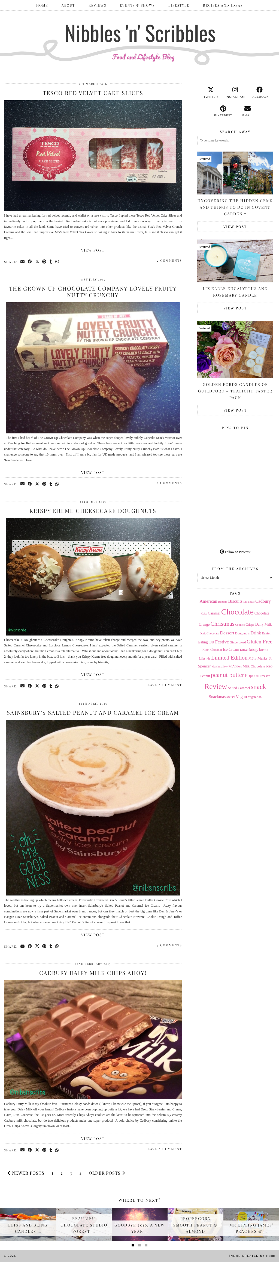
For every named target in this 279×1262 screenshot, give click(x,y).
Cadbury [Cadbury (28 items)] (263, 601)
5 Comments (169, 945)
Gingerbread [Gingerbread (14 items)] (238, 642)
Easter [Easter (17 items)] (266, 633)
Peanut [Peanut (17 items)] (205, 676)
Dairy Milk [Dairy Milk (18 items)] (263, 624)
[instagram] (235, 92)
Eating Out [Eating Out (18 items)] (206, 642)
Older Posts (107, 1173)
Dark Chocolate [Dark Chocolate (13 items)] (209, 633)
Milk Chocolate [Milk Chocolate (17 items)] (253, 666)
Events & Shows (137, 5)
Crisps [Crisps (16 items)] (249, 624)
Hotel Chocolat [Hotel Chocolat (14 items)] (212, 650)
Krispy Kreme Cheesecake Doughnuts (92, 510)
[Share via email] (22, 261)
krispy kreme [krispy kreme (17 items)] (258, 650)
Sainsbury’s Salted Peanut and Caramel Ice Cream (93, 712)
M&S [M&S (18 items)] (252, 658)
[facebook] (259, 92)
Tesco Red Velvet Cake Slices (93, 92)
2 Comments (169, 260)
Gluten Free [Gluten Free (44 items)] (259, 642)
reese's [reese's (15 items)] (266, 676)
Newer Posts (26, 1173)
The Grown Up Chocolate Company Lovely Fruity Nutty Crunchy (93, 291)
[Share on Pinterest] (45, 261)
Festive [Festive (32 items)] (222, 642)
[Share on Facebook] (30, 261)
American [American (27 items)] (208, 601)
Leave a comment (163, 685)
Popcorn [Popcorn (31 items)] (253, 675)
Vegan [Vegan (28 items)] (241, 696)
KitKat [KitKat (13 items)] (244, 649)
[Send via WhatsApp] (58, 261)
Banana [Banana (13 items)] (222, 601)
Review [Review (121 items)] (215, 686)
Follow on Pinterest (235, 552)
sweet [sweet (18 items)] (230, 697)
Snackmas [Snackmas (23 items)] (217, 696)
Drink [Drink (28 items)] (255, 633)
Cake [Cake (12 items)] (204, 613)
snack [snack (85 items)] (258, 686)
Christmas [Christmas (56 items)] (222, 623)
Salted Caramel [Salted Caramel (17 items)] (239, 688)
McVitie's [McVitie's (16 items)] (235, 666)
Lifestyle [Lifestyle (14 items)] (204, 658)
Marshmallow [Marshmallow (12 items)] (219, 666)
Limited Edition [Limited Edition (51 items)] (229, 657)
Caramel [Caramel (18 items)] (214, 613)
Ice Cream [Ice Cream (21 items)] (231, 649)
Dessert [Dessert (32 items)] (227, 633)
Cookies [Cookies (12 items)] (240, 624)
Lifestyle (178, 5)
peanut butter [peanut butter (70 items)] (227, 674)
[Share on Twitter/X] (37, 261)
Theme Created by (252, 1255)
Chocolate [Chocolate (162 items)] (237, 611)
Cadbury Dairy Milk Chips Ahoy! (93, 972)
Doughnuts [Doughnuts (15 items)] (242, 633)
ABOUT (68, 5)
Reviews (97, 5)
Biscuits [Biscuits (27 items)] (235, 601)
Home (42, 5)
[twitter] (211, 92)
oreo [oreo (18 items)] (269, 666)
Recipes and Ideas (223, 5)
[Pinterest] (216, 451)
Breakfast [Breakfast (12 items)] (248, 601)
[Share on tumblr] (51, 261)
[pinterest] (223, 111)
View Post (93, 250)
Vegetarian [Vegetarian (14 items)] (255, 697)
